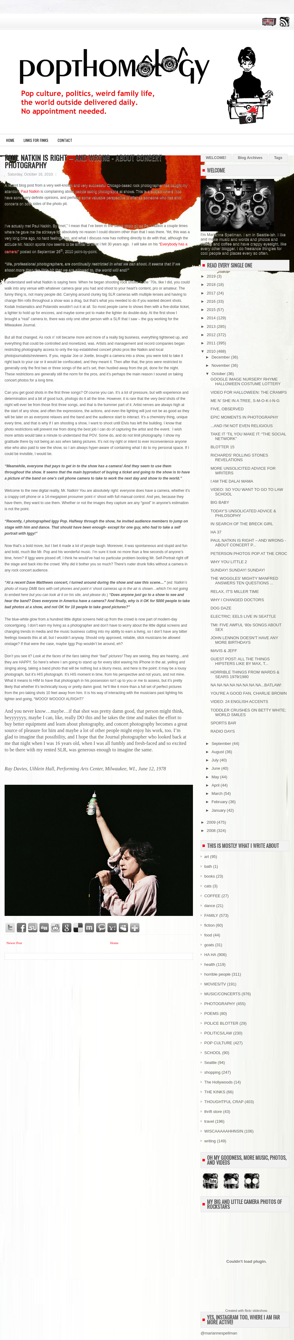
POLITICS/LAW (218, 1033)
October (219, 373)
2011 (212, 343)
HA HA (210, 954)
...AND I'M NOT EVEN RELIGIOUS (241, 425)
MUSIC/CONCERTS (222, 994)
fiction (209, 925)
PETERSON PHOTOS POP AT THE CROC (248, 553)
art (206, 856)
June (216, 768)
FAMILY (211, 915)
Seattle (210, 1062)
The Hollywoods (218, 1082)
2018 (212, 284)
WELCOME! (216, 158)
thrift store (213, 1111)
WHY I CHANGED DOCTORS (237, 600)
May (216, 777)
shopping (212, 1072)
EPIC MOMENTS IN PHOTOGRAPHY (244, 417)
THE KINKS (214, 1092)
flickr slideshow (256, 1310)
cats (208, 886)
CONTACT (65, 140)
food (208, 935)
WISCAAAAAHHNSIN (223, 1131)
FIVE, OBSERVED (226, 409)
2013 (212, 326)
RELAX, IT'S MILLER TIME (234, 591)
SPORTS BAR (223, 723)
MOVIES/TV (215, 984)
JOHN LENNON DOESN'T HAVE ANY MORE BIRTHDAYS (244, 640)
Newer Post (14, 943)
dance (209, 905)
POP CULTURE (218, 1043)
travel (209, 1121)
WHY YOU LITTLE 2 (228, 562)
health (209, 964)
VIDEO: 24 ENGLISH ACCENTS (239, 701)
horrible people (217, 974)
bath (208, 866)
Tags (278, 158)
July (216, 760)
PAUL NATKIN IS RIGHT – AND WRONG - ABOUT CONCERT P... (248, 542)
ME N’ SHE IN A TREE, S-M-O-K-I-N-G (244, 400)
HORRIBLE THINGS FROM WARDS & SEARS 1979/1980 (244, 674)
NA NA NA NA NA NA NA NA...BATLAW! (245, 685)
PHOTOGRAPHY (219, 1003)
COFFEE (212, 896)
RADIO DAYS (222, 731)
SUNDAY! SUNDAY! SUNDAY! (237, 570)
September (222, 743)
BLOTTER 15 (222, 447)
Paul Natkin (30, 191)
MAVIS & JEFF (223, 650)
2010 (212, 351)
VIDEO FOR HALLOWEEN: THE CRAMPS (248, 392)
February (220, 801)
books (209, 876)
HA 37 (215, 532)
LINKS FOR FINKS (36, 140)
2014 (212, 318)
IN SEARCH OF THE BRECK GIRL (241, 524)
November (221, 365)
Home (10, 140)
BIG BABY (219, 502)
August (218, 752)
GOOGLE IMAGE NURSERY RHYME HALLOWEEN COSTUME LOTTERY (245, 381)
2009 (212, 822)
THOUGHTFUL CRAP (223, 1101)
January (219, 810)
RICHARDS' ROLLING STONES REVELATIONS (239, 457)
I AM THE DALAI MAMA (231, 481)
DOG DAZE (220, 608)
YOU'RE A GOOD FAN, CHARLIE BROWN (248, 693)
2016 (212, 301)
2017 (212, 293)
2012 (212, 334)
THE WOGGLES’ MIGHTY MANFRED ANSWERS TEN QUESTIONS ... (244, 580)
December (221, 357)
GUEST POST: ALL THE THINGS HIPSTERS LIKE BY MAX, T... (240, 661)
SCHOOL (212, 1052)
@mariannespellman (219, 1333)
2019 (212, 276)
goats (209, 945)
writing (210, 1141)
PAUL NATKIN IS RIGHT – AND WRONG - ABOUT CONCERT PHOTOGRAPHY (83, 161)
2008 (212, 830)
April (216, 785)
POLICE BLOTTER (221, 1023)
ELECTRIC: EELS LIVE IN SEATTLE (243, 616)
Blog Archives (250, 158)
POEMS (211, 1013)
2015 (212, 309)
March (218, 793)
